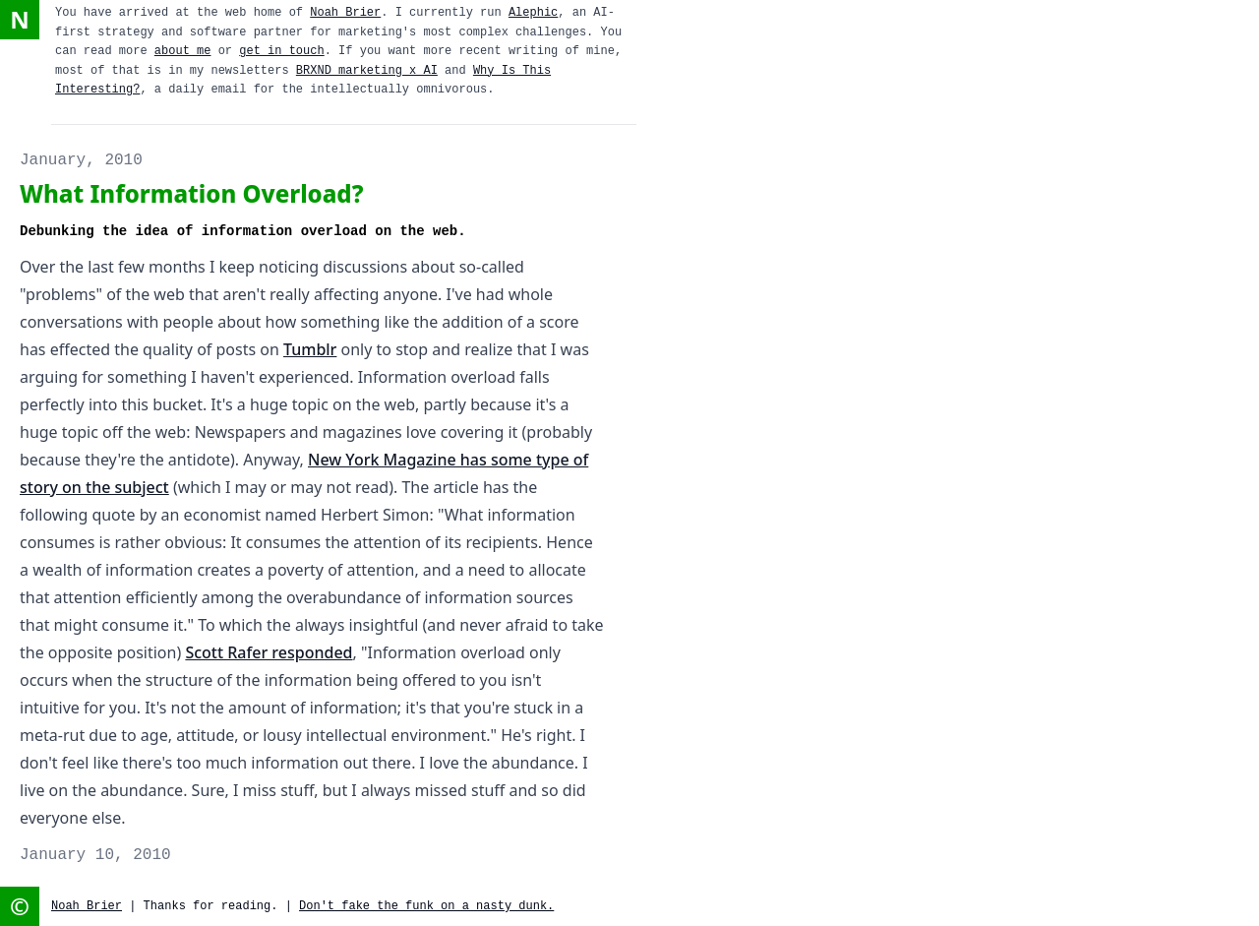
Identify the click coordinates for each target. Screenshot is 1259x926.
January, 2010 (81, 160)
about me (182, 51)
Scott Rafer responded (268, 652)
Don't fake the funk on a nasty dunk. (426, 906)
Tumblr (309, 349)
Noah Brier (345, 13)
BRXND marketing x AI (367, 71)
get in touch (281, 51)
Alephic (533, 13)
